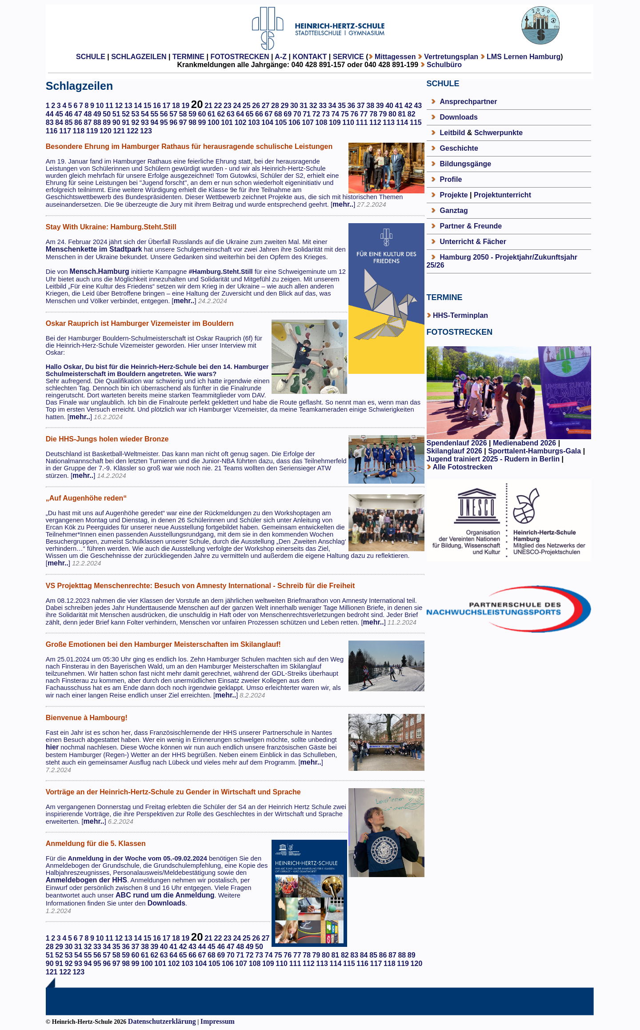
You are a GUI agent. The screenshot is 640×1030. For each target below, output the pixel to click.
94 (154, 122)
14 (138, 105)
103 (254, 122)
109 (335, 122)
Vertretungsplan (451, 56)
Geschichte (459, 148)
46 (69, 114)
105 (281, 122)
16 (157, 105)
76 (354, 114)
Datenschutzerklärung (162, 1021)
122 (133, 131)
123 (146, 131)
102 (241, 122)
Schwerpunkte (498, 132)
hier (52, 747)
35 (342, 105)
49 (97, 114)
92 (136, 122)
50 (107, 114)
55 (154, 114)
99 (202, 122)
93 (145, 122)
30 (294, 105)
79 (383, 114)
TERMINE (188, 56)
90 (116, 122)
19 (185, 105)
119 (92, 131)
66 (259, 114)
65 (250, 114)
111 (362, 122)
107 (308, 122)
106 (294, 122)
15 (148, 105)
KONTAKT (309, 56)
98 (192, 122)
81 (402, 114)
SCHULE (90, 56)
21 (208, 105)
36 (351, 105)
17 (167, 105)
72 (316, 114)
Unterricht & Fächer (473, 241)
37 (361, 105)
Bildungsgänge (466, 164)
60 (202, 114)
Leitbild (452, 132)
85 (69, 122)
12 (119, 105)
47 (78, 114)
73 (326, 114)
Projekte (454, 195)
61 (212, 114)
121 (119, 131)
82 (412, 114)
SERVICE (348, 56)
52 (126, 114)
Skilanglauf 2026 (454, 451)
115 (416, 122)
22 (218, 105)
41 (399, 105)
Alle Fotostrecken (462, 467)
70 (297, 114)
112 (375, 122)
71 (307, 114)
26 (256, 105)
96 (173, 122)
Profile (451, 179)
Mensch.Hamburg (99, 271)
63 (231, 114)
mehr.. (342, 204)
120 (106, 131)
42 (408, 105)
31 (304, 105)
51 (116, 114)
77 (364, 114)
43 (418, 105)
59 (192, 114)
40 (389, 105)
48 (88, 114)
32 (313, 105)
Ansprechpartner (468, 101)
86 (78, 122)
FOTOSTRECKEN (239, 56)
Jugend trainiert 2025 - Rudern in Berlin (493, 459)
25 (247, 105)
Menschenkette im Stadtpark (94, 249)
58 (183, 114)
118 (78, 131)
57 (173, 114)
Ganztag (454, 210)
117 (65, 131)
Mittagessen (395, 56)
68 (278, 114)
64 (240, 114)
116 (52, 131)
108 (322, 122)
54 (145, 114)
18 (176, 105)
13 (128, 105)
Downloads (166, 903)
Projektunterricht (502, 195)
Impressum (217, 1021)
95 (164, 122)
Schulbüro (444, 64)
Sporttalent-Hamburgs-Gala (534, 451)
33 (323, 105)
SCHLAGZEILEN (138, 56)
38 (370, 105)
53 (136, 114)
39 (380, 105)
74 (335, 114)
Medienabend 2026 (524, 443)
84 (59, 122)
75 (345, 114)
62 (221, 114)
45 (59, 114)
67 (269, 114)
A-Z (281, 56)
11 (109, 105)
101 (227, 122)
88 (97, 122)
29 (285, 105)
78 (373, 114)
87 (88, 122)
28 (275, 105)
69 (288, 114)
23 (228, 105)
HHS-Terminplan (460, 315)
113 (389, 122)
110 (348, 122)
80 (392, 114)
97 (183, 122)
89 (107, 122)
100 (214, 122)
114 (402, 122)
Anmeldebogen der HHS (86, 880)
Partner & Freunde (471, 226)
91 (126, 122)
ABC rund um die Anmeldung (165, 895)
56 (164, 114)
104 (267, 122)
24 (237, 105)
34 (332, 105)
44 (50, 114)
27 (266, 105)
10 (100, 105)
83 (50, 122)
